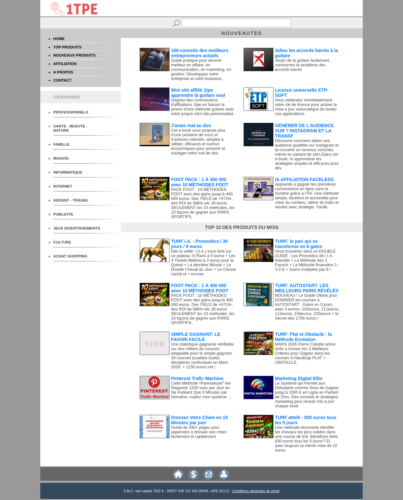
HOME (59, 38)
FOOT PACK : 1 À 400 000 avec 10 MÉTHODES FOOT (200, 182)
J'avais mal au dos (191, 125)
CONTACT (62, 80)
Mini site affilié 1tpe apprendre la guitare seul (198, 92)
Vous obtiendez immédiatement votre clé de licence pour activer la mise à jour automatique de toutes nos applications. (306, 107)
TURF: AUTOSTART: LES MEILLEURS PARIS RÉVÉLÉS (307, 288)
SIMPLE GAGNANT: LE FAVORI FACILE (195, 337)
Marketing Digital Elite (298, 378)
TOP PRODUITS (67, 47)
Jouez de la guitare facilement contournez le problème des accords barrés (302, 65)
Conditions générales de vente (256, 491)
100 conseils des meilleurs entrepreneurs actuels (200, 53)
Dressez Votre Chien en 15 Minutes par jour (199, 420)
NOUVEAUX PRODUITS (74, 55)
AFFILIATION (65, 63)
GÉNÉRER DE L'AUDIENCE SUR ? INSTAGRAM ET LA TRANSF (304, 130)
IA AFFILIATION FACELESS (304, 179)
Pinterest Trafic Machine (197, 378)
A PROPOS (63, 72)
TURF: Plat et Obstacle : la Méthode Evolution (303, 337)
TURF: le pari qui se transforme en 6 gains (298, 244)
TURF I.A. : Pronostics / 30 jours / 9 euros (199, 244)
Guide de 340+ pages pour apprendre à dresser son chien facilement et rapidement (199, 432)
